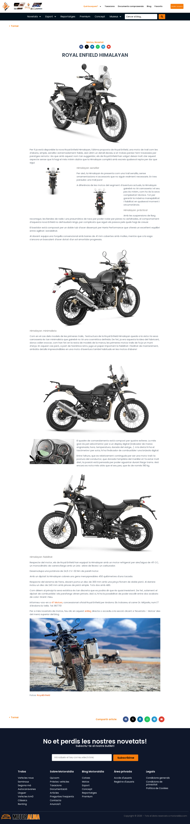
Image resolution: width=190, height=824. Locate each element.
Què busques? (92, 6)
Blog (149, 6)
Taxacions (110, 6)
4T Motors (56, 602)
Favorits (158, 6)
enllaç (88, 611)
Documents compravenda (131, 6)
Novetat (99, 42)
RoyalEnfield (43, 695)
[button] (81, 47)
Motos (90, 42)
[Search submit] (162, 16)
